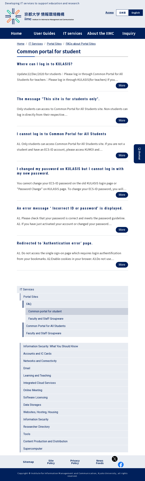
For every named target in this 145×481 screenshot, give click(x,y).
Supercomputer (32, 448)
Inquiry (128, 33)
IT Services (36, 43)
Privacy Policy (75, 462)
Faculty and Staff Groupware (45, 318)
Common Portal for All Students (46, 326)
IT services (72, 33)
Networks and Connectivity (40, 361)
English (136, 12)
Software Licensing (35, 397)
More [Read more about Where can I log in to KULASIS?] (122, 85)
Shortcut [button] (139, 154)
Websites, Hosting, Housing (40, 412)
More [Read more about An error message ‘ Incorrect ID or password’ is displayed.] (122, 229)
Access (109, 12)
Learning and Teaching (37, 375)
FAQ (28, 304)
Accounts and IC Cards (37, 353)
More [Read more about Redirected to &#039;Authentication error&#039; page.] (122, 264)
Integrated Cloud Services (39, 383)
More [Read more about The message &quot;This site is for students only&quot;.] (122, 120)
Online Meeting (32, 390)
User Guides (44, 33)
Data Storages (32, 404)
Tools (26, 434)
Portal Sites (54, 43)
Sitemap (28, 462)
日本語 (122, 12)
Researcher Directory (36, 426)
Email (26, 368)
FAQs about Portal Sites (81, 43)
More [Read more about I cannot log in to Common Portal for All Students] (122, 155)
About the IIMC (100, 33)
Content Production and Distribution (45, 441)
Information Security (35, 419)
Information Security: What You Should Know (50, 346)
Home (16, 33)
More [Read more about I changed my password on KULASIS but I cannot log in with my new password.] (122, 194)
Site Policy (51, 462)
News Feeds (100, 462)
